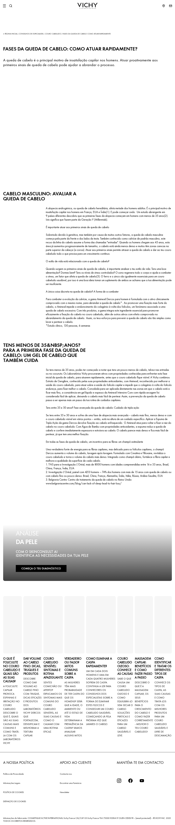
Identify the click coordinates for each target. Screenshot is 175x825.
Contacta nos (66, 773)
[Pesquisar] (10, 6)
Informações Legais (11, 783)
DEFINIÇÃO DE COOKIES (14, 801)
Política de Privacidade (13, 773)
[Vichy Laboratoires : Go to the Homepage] (87, 6)
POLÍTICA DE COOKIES (13, 792)
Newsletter (64, 792)
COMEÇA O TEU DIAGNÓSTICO (41, 568)
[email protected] (143, 818)
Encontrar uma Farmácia (70, 783)
